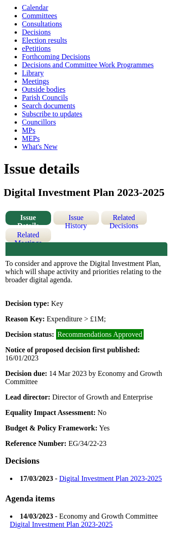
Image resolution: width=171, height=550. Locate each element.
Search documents (48, 106)
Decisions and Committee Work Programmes (88, 65)
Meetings (35, 81)
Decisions (36, 32)
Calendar (35, 7)
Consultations (42, 24)
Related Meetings (28, 236)
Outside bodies (44, 89)
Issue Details (28, 219)
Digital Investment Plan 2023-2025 (110, 478)
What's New (39, 146)
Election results (44, 40)
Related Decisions (123, 219)
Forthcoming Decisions (56, 56)
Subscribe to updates (52, 114)
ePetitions (36, 48)
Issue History (76, 219)
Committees (39, 16)
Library (33, 73)
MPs (28, 130)
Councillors (39, 122)
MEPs (31, 138)
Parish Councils (45, 97)
